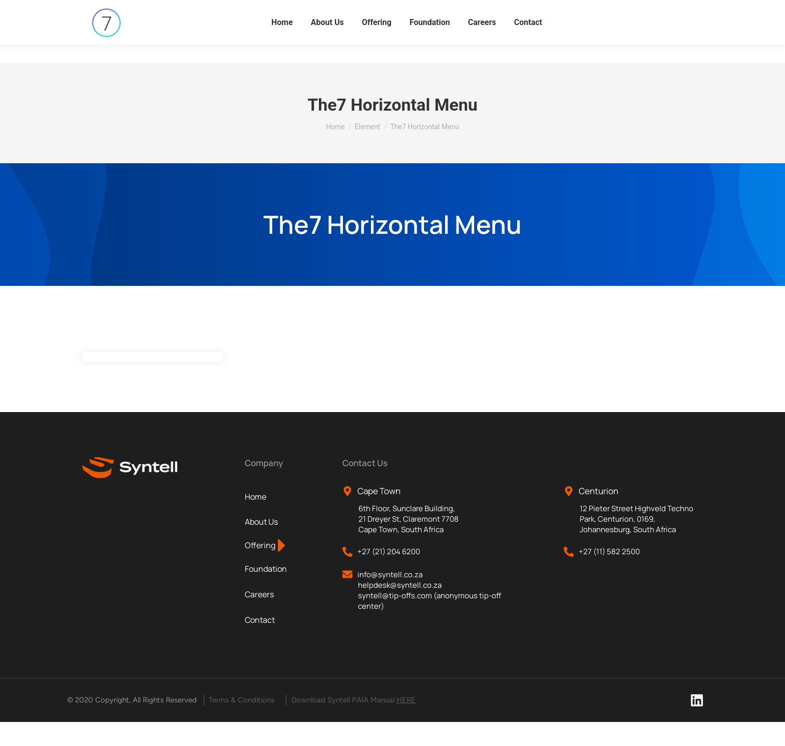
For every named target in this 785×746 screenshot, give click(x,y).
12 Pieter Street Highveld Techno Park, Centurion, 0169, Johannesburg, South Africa (636, 543)
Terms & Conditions (241, 723)
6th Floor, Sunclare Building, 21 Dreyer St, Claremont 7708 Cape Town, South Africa (408, 543)
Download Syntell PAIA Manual (353, 723)
